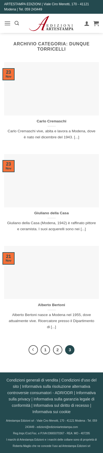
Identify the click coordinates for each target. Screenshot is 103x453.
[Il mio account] (87, 23)
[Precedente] (33, 350)
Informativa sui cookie (51, 412)
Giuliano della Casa (51, 213)
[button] (7, 23)
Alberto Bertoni (51, 305)
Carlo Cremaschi (51, 121)
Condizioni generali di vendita (32, 380)
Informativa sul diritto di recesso (61, 405)
